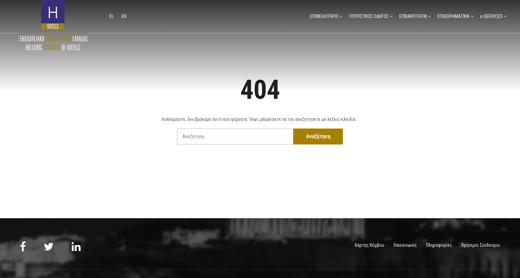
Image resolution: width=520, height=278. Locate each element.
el (112, 16)
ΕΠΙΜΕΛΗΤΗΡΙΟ (324, 16)
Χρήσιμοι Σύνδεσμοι (480, 245)
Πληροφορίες (439, 245)
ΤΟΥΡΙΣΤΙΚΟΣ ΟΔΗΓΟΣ (369, 16)
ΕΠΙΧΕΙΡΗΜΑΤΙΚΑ (453, 16)
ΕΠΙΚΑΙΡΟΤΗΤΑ (413, 16)
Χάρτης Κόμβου (369, 245)
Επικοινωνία (405, 245)
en (123, 16)
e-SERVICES (491, 16)
